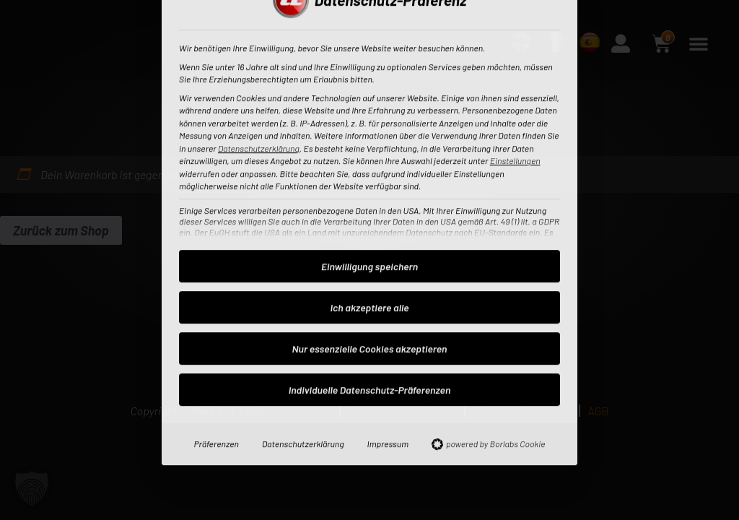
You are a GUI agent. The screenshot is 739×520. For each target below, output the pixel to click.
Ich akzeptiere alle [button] (370, 142)
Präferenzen (216, 278)
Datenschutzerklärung (303, 278)
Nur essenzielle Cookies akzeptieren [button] (369, 183)
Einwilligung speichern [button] (369, 101)
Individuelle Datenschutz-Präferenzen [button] (370, 224)
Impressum (387, 278)
